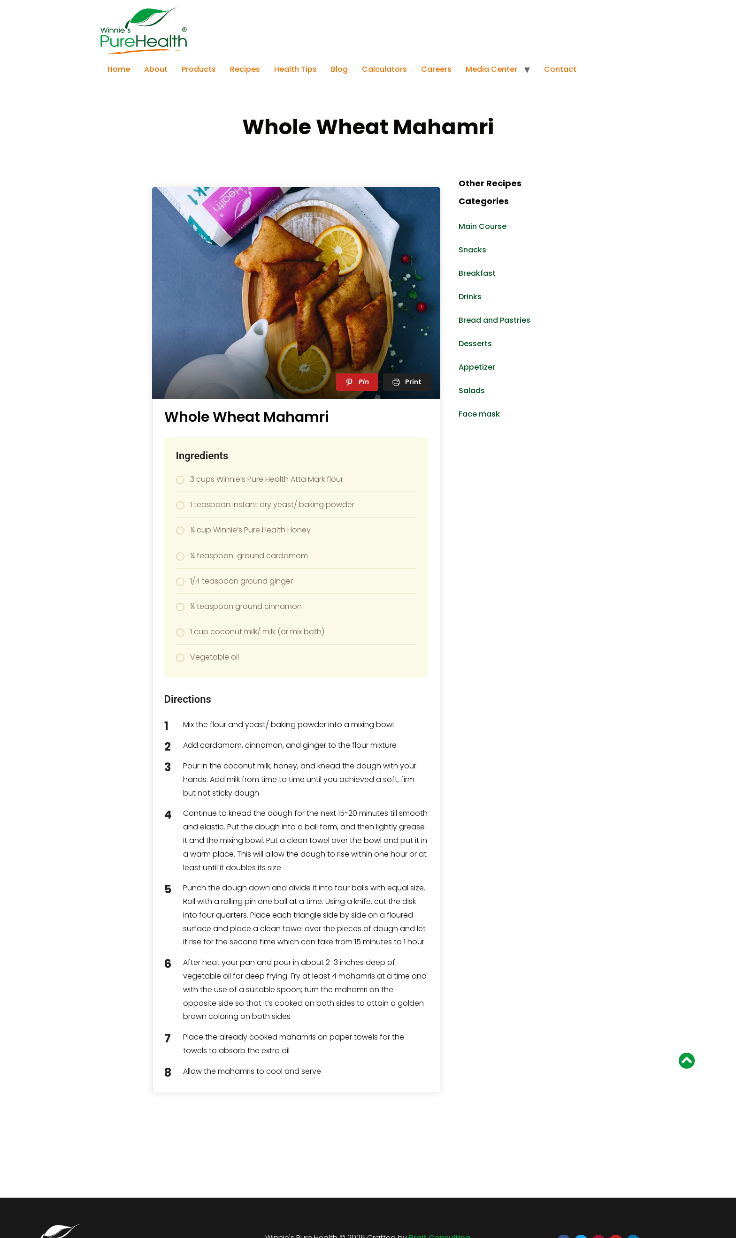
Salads (472, 390)
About (156, 69)
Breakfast (477, 273)
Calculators (384, 69)
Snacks (472, 249)
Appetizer (477, 367)
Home (118, 69)
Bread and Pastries (494, 320)
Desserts (475, 343)
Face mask (479, 414)
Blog (339, 69)
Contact (560, 69)
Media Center (491, 69)
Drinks (470, 296)
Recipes (245, 69)
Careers (436, 69)
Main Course (482, 226)
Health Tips (295, 69)
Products (199, 69)
